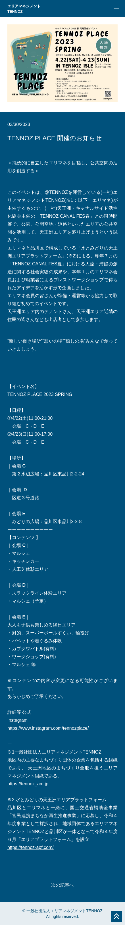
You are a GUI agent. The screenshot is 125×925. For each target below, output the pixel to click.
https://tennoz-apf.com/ (30, 847)
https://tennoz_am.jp (27, 783)
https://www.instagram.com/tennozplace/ (48, 728)
